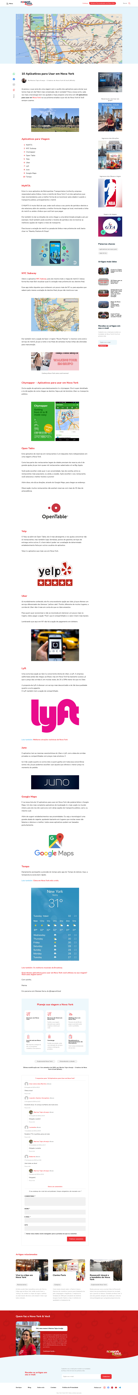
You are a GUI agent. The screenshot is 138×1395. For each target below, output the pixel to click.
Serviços (19, 1387)
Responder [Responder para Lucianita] (27, 1137)
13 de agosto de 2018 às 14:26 (37, 1115)
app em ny (103, 253)
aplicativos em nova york (108, 249)
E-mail (27, 1217)
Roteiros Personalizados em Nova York (103, 3)
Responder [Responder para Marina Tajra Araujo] (32, 1122)
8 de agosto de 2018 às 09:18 (32, 1087)
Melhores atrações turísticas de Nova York (50, 739)
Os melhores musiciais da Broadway (47, 968)
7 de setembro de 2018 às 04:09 (33, 1131)
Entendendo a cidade (67, 1061)
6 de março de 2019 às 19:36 (36, 1174)
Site (26, 1225)
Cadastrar (102, 346)
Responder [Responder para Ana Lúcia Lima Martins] (27, 1093)
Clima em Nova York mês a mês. (46, 880)
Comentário (30, 1196)
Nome (27, 1209)
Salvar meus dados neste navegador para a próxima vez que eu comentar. (51, 1234)
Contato (53, 1387)
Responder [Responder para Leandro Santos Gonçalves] (27, 1108)
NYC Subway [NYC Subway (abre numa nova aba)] (41, 279)
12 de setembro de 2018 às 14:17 (37, 1145)
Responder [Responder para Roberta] (27, 1166)
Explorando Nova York (45, 1061)
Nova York (37, 97)
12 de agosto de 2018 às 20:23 (32, 1101)
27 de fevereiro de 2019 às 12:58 (33, 1160)
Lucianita (32, 1127)
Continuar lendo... (49, 1351)
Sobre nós (40, 1387)
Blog (29, 1387)
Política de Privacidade (70, 1387)
